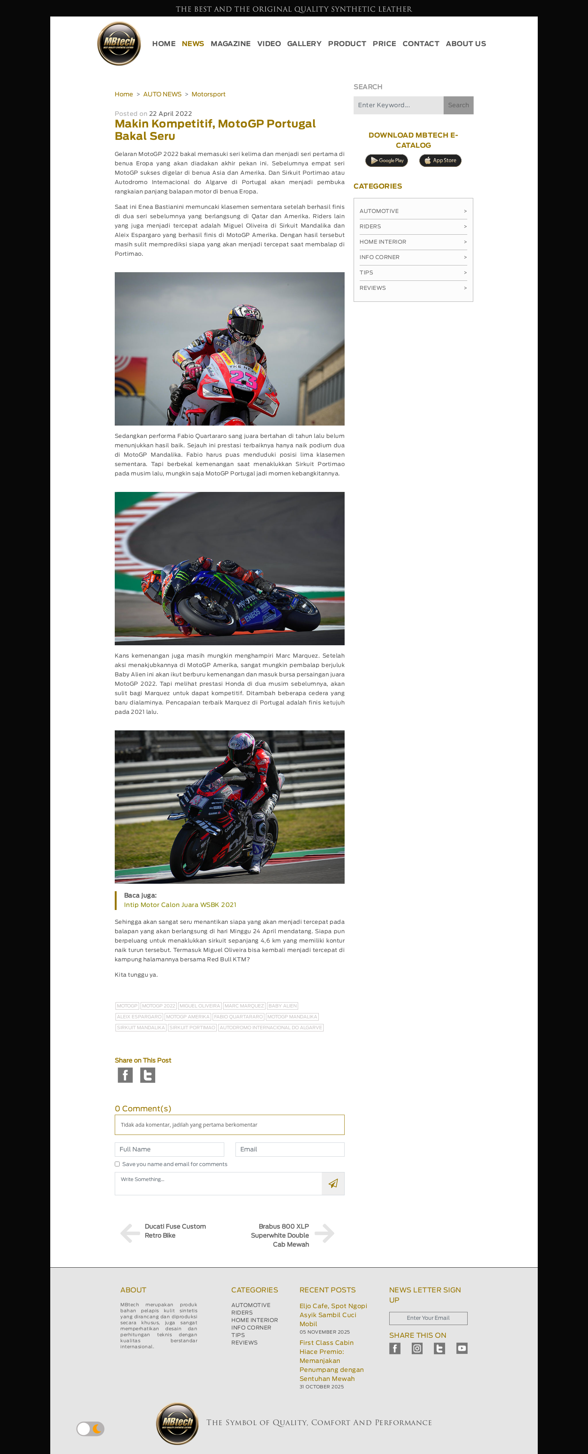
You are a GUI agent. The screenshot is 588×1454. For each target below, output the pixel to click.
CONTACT (421, 44)
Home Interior (413, 242)
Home (124, 94)
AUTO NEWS (162, 94)
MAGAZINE (231, 44)
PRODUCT (347, 44)
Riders (413, 226)
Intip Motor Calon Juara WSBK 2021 (180, 905)
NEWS (193, 44)
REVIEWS (244, 1343)
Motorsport (209, 94)
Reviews (413, 288)
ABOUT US (466, 44)
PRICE (384, 44)
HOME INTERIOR (254, 1320)
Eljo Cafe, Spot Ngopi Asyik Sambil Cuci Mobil (334, 1315)
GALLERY (304, 44)
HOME (164, 44)
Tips (413, 272)
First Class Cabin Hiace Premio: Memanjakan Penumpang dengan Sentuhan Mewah (332, 1361)
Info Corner (413, 257)
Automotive (413, 211)
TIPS (238, 1335)
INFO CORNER (251, 1328)
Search (458, 105)
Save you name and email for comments (175, 1164)
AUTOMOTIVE (250, 1305)
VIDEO (269, 44)
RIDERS (242, 1313)
